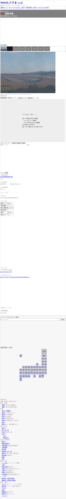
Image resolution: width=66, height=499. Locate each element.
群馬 (43, 367)
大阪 (32, 369)
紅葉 (3, 490)
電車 (3, 453)
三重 (34, 376)
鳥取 (29, 367)
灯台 (3, 459)
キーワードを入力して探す (17, 7)
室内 (3, 422)
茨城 (45, 369)
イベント (4, 495)
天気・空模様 (6, 411)
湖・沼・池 (5, 430)
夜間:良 (4, 492)
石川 (37, 364)
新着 (3, 405)
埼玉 (43, 369)
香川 (29, 372)
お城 (3, 465)
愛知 (37, 372)
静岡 (40, 376)
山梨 (40, 372)
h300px (23, 143)
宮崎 (23, 376)
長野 (40, 369)
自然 (3, 412)
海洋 (3, 428)
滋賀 (34, 369)
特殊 (3, 424)
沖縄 (21, 355)
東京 (43, 372)
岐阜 (37, 369)
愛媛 (26, 372)
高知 (26, 376)
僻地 (3, 414)
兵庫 (32, 367)
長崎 (21, 372)
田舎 (3, 416)
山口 (23, 367)
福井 (37, 367)
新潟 (43, 364)
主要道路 (4, 447)
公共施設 (4, 474)
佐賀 (21, 369)
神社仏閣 (4, 467)
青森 (44, 355)
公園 (3, 470)
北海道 (44, 351)
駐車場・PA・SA (7, 451)
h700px (14, 143)
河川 (3, 432)
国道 (3, 441)
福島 (45, 364)
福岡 (23, 369)
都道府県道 (5, 443)
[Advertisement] (33, 31)
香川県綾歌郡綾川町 (6, 177)
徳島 (29, 376)
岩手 (45, 358)
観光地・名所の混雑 (8, 478)
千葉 (45, 372)
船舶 (3, 457)
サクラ (4, 488)
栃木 (45, 367)
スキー (4, 484)
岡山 (29, 369)
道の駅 (4, 449)
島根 (26, 367)
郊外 (3, 418)
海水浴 (4, 486)
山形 (43, 361)
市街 (3, 420)
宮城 (45, 361)
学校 (3, 472)
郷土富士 (6, 438)
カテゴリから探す (43, 7)
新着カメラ (4, 7)
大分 (23, 372)
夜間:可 (4, 494)
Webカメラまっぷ (11, 2)
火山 (4, 436)
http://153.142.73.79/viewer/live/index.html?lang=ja (14, 277)
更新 (3, 407)
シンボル (4, 463)
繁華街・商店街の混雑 (9, 480)
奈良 (34, 372)
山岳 (3, 434)
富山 (40, 367)
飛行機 (4, 455)
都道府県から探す (31, 7)
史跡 (3, 468)
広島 (26, 369)
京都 (34, 367)
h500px (18, 143)
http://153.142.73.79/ (6, 272)
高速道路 (4, 445)
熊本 (21, 376)
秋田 (43, 358)
